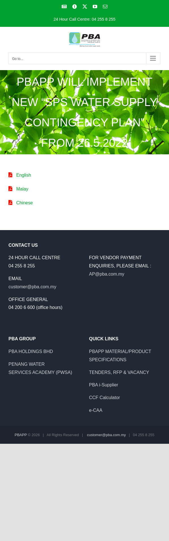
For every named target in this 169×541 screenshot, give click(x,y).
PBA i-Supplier (103, 384)
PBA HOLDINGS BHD (30, 351)
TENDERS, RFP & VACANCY (119, 372)
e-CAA (95, 410)
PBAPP (21, 435)
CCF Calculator (104, 397)
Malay (22, 189)
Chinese (24, 202)
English (23, 175)
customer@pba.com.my (32, 286)
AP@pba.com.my (106, 274)
